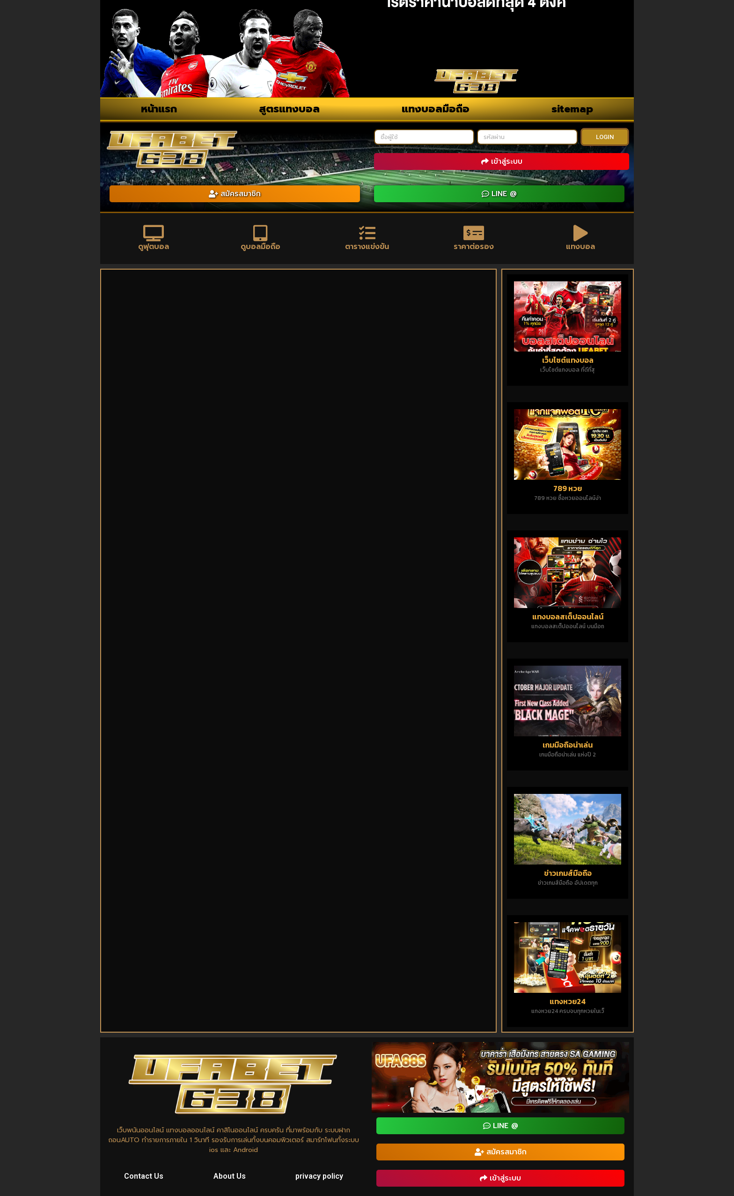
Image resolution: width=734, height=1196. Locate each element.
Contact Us (143, 1176)
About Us (229, 1176)
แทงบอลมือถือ (436, 109)
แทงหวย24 (568, 1001)
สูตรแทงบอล (289, 109)
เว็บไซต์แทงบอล (568, 360)
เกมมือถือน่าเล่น (568, 744)
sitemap (572, 109)
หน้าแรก (159, 109)
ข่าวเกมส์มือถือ (568, 873)
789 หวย (567, 488)
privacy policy (319, 1176)
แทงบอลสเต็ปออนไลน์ (567, 616)
